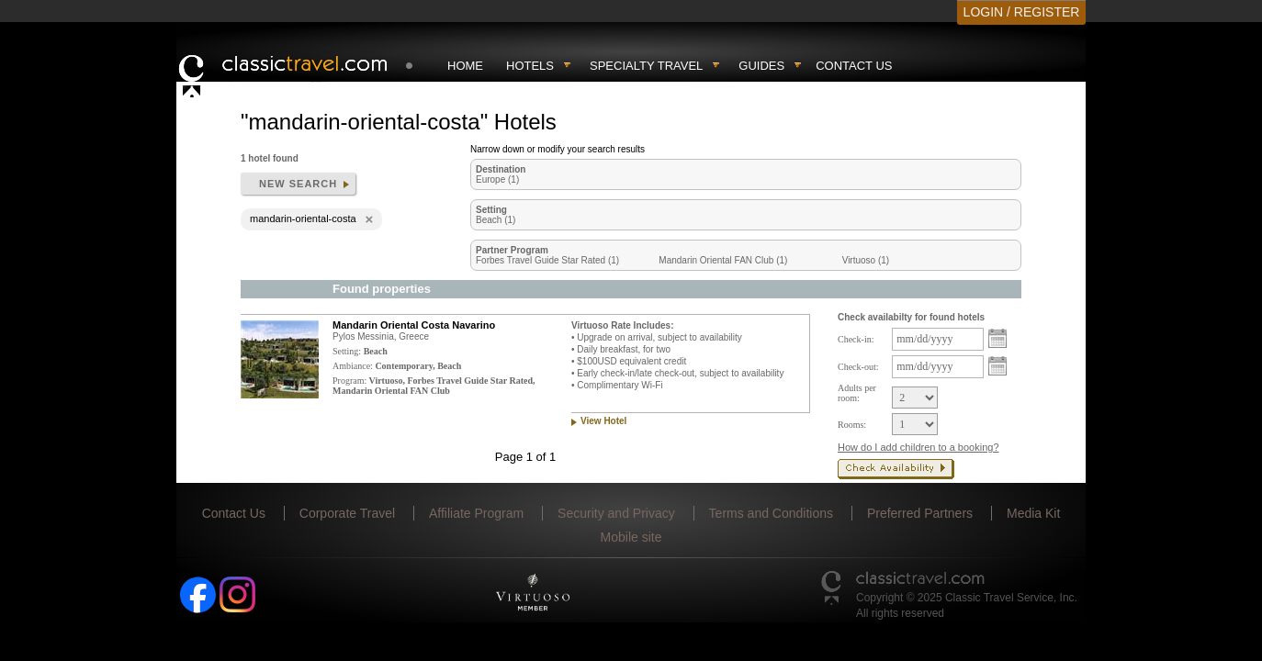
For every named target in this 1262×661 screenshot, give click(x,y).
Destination (500, 169)
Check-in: (855, 339)
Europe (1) (497, 179)
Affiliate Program (476, 513)
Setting (491, 210)
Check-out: (858, 367)
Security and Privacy (616, 513)
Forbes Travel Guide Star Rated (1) (547, 260)
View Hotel (603, 421)
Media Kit (1033, 513)
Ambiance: (352, 366)
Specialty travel (646, 66)
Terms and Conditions (771, 513)
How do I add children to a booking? (918, 447)
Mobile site (631, 537)
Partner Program (512, 250)
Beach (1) (495, 220)
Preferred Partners (920, 513)
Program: (349, 380)
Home (465, 66)
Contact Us (854, 66)
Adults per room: (857, 393)
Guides (761, 66)
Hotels (530, 66)
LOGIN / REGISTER (1021, 12)
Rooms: (852, 425)
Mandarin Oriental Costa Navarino (413, 324)
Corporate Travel (347, 513)
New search (298, 183)
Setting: (346, 351)
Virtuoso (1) (866, 260)
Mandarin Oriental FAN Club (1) (723, 260)
